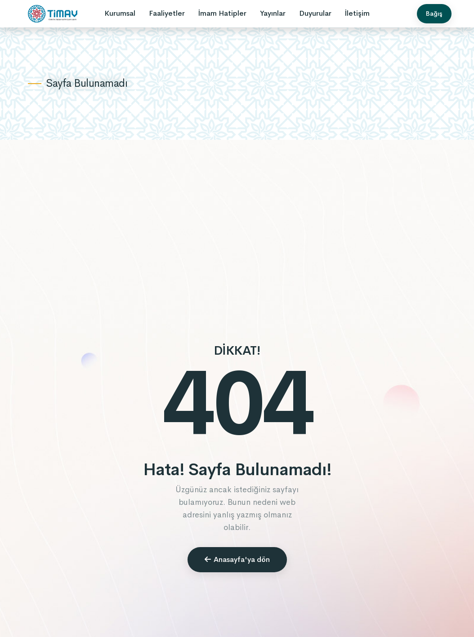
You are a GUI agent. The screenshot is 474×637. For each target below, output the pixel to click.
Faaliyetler (167, 13)
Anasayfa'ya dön (237, 559)
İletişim (357, 13)
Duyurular (315, 13)
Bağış (434, 13)
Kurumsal (119, 13)
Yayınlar (273, 13)
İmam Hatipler (222, 13)
